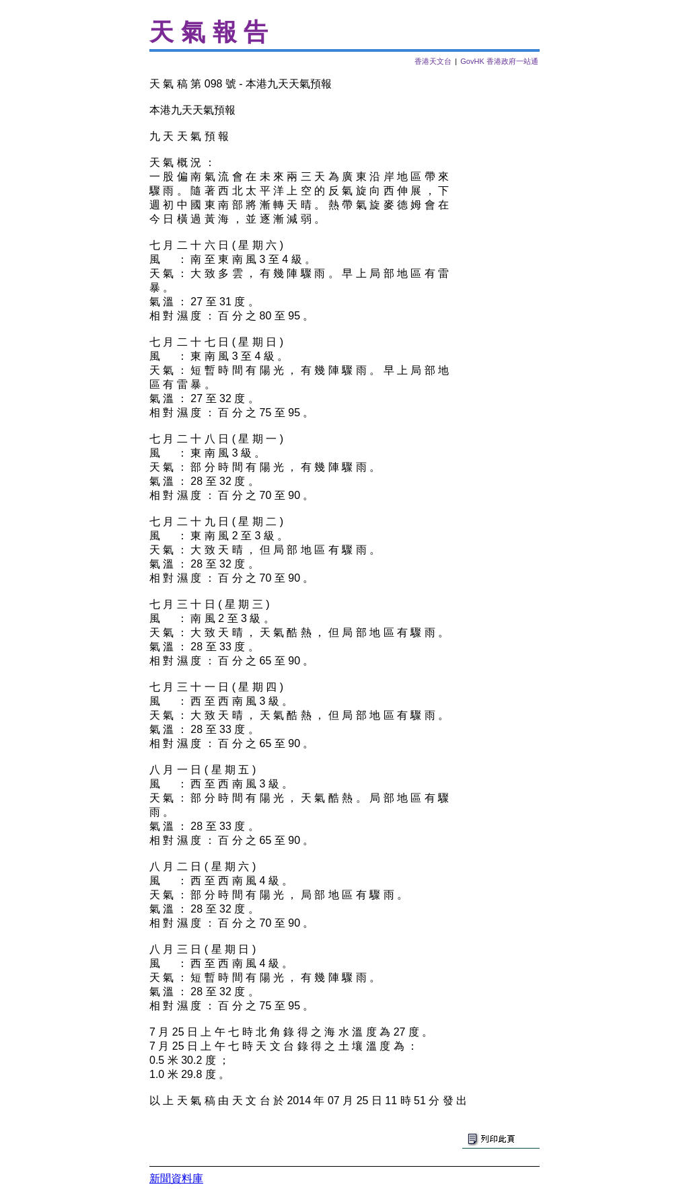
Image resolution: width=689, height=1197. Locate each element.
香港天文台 (432, 61)
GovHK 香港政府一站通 (499, 61)
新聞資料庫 (176, 1178)
